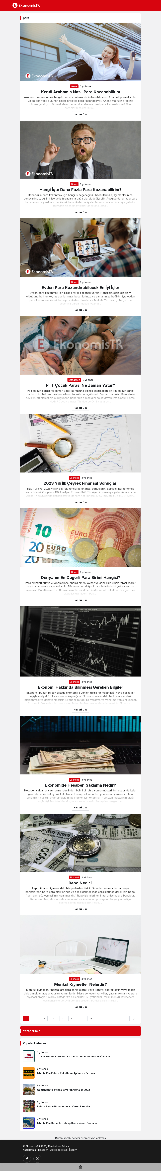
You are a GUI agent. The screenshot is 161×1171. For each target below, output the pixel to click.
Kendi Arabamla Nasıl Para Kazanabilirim (80, 91)
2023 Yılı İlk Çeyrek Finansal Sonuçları (81, 483)
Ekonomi (74, 477)
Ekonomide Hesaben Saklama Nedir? (80, 785)
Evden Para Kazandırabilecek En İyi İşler (80, 287)
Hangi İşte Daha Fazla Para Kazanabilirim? (80, 189)
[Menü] (6, 5)
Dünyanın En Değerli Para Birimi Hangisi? (80, 577)
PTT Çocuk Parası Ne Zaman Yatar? (80, 385)
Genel (74, 86)
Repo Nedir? (80, 883)
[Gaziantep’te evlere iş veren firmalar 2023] (80, 1089)
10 (91, 1018)
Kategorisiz (74, 379)
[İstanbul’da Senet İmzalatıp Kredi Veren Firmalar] (80, 1123)
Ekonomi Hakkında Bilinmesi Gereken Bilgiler (80, 687)
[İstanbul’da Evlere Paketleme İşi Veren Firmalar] (80, 1073)
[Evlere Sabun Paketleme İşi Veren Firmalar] (80, 1106)
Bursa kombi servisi (67, 1138)
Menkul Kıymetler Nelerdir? (80, 984)
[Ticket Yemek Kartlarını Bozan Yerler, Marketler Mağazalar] (80, 1056)
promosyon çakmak (93, 1138)
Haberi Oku (80, 114)
